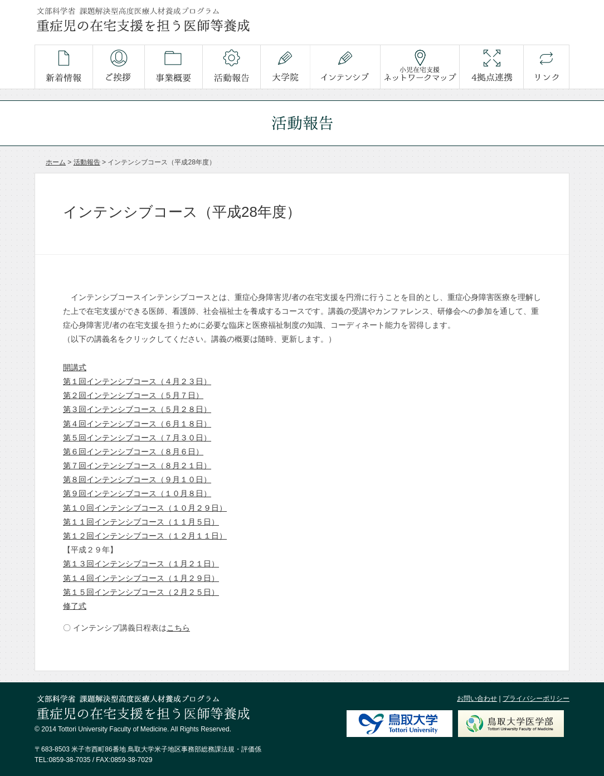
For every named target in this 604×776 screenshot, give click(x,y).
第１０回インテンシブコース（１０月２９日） (145, 507)
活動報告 (87, 162)
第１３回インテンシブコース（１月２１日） (141, 563)
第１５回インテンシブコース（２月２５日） (141, 592)
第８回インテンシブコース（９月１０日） (137, 479)
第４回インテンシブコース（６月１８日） (137, 423)
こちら (178, 627)
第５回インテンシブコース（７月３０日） (137, 437)
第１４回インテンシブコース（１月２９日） (141, 578)
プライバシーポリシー (536, 698)
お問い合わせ (477, 698)
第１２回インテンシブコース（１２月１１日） (145, 535)
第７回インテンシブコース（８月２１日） (137, 465)
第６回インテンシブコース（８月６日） (133, 451)
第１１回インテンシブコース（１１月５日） (141, 521)
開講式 (74, 367)
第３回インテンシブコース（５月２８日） (137, 409)
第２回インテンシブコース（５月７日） (133, 395)
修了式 (74, 606)
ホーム (56, 162)
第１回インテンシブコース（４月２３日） (137, 381)
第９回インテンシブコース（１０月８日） (137, 493)
